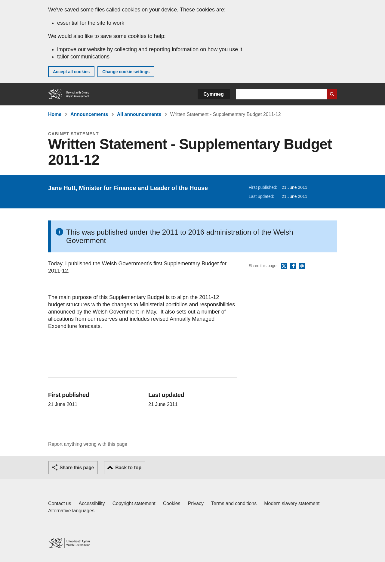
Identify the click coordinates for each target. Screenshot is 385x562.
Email (302, 266)
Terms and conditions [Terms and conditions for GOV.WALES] (234, 503)
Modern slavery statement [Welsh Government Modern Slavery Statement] (291, 503)
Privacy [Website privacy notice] (196, 503)
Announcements (89, 114)
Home (54, 114)
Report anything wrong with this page (87, 444)
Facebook (293, 266)
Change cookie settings (125, 71)
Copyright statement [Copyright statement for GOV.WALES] (134, 503)
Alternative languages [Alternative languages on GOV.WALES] (71, 510)
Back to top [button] (128, 467)
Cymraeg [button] (214, 94)
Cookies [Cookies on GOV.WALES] (171, 503)
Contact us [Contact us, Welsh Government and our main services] (59, 503)
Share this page (77, 467)
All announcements (139, 114)
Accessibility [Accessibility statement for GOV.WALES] (92, 503)
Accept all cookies (71, 71)
